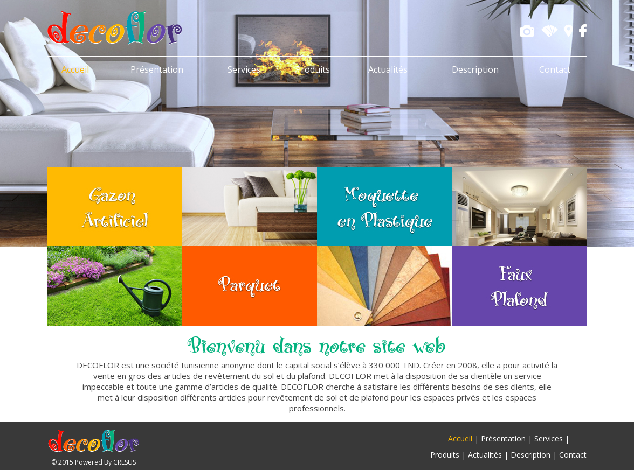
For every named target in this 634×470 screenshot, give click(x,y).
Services (244, 69)
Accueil (75, 69)
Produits (312, 69)
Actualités (388, 69)
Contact (554, 69)
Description (475, 69)
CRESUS (124, 462)
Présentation (156, 69)
